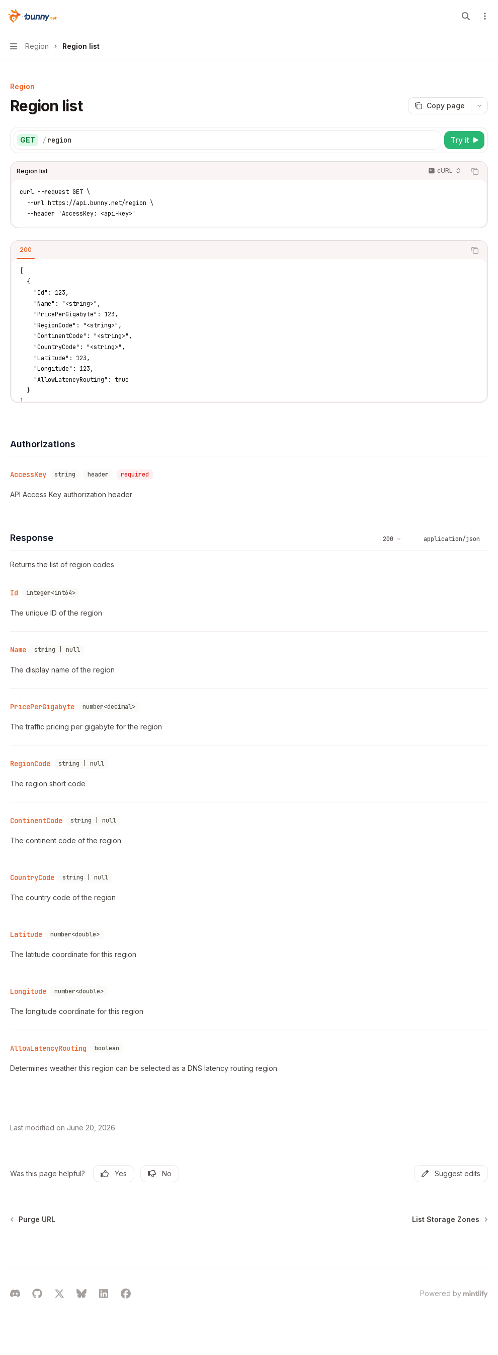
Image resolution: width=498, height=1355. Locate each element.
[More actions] (485, 16)
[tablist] (238, 250)
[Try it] (464, 140)
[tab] (26, 250)
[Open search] (466, 16)
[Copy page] (439, 105)
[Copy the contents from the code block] (474, 171)
